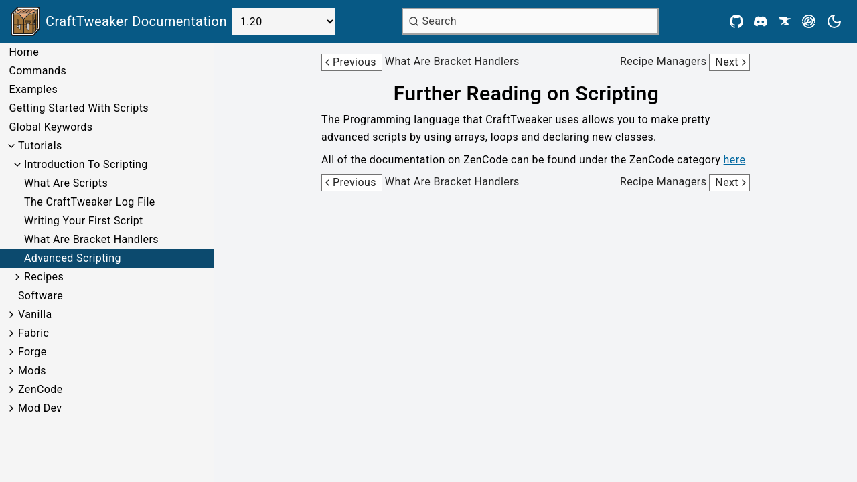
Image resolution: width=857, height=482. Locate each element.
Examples (33, 89)
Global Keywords (50, 126)
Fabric (33, 333)
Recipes (44, 276)
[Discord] (760, 21)
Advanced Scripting (72, 258)
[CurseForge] (784, 21)
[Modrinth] (809, 21)
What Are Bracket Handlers (91, 239)
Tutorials (40, 145)
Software (40, 295)
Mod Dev (40, 408)
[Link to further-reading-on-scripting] (536, 94)
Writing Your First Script (83, 220)
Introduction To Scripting (86, 164)
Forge (32, 351)
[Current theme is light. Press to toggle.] (834, 21)
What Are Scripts (66, 183)
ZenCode (40, 389)
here (735, 159)
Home (24, 52)
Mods (32, 370)
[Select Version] (283, 21)
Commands (37, 70)
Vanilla (35, 314)
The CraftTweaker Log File (89, 201)
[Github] (736, 21)
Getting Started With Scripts (78, 108)
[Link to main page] (119, 21)
